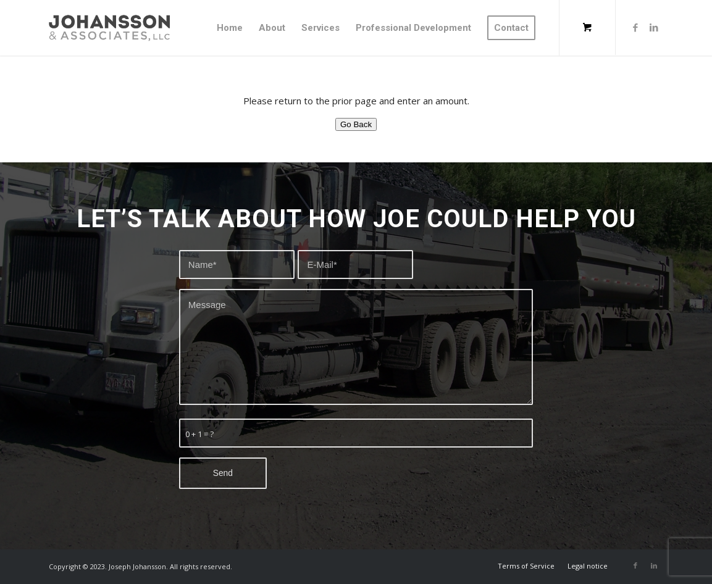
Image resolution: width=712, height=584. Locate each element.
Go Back (356, 124)
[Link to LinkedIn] (654, 27)
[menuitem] (230, 28)
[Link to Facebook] (635, 27)
